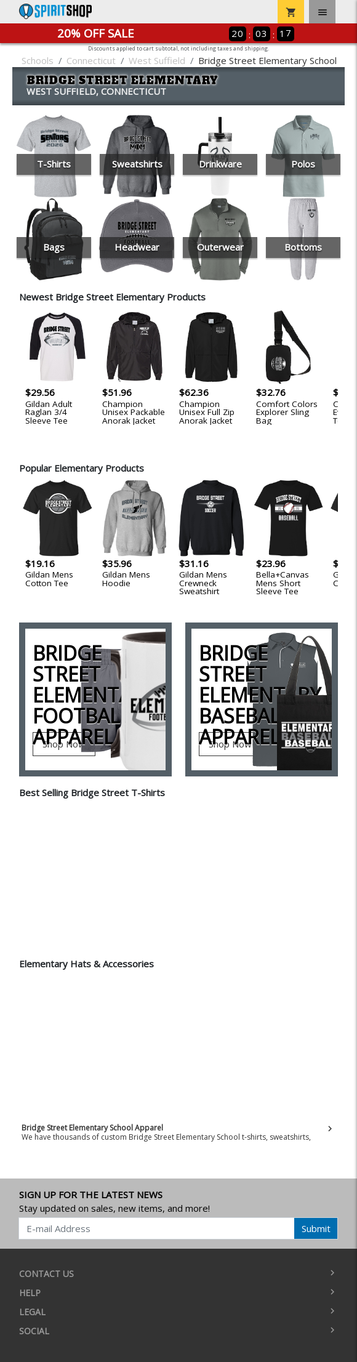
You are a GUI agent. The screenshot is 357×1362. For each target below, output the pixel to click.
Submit (316, 1228)
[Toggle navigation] (322, 11)
